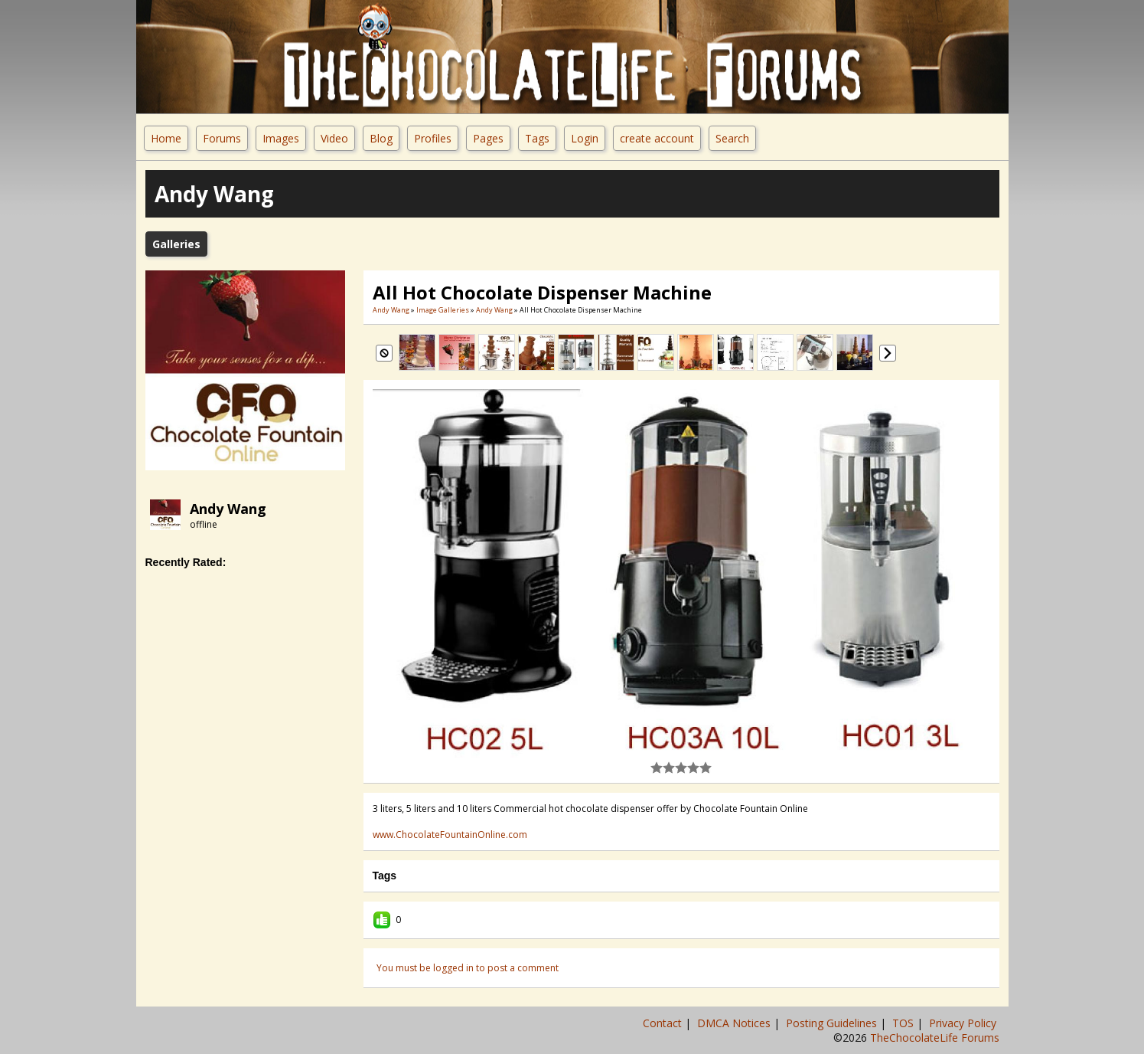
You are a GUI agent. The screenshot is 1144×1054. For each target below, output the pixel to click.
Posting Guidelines (833, 1023)
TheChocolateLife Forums (934, 1037)
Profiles (432, 138)
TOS (904, 1023)
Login (584, 138)
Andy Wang (228, 508)
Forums (222, 138)
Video (334, 138)
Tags (537, 138)
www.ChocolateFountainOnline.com (450, 834)
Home (166, 138)
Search (732, 138)
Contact (664, 1023)
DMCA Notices (735, 1023)
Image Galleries (442, 310)
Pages (488, 138)
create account (657, 138)
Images (280, 138)
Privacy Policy (964, 1023)
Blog (381, 138)
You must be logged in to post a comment (467, 967)
